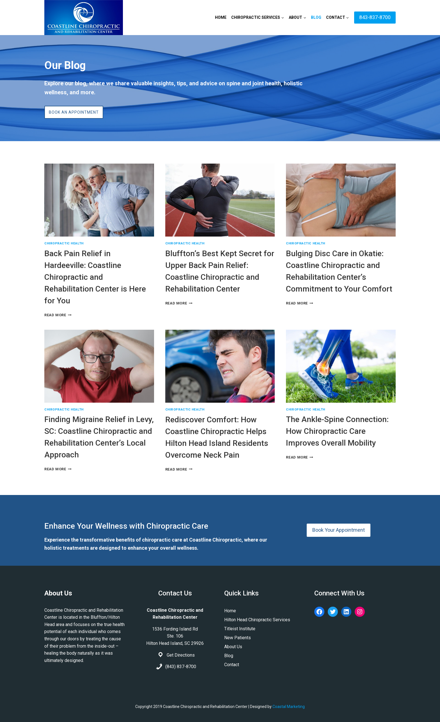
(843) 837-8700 (180, 666)
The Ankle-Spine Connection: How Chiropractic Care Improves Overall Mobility (337, 431)
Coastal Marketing (288, 706)
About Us (233, 646)
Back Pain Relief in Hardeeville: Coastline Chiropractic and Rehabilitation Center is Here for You (95, 277)
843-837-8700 (375, 17)
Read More (58, 315)
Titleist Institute (239, 628)
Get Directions (181, 655)
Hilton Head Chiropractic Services (257, 619)
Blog (316, 17)
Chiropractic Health (64, 243)
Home (220, 17)
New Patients (237, 637)
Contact (231, 664)
